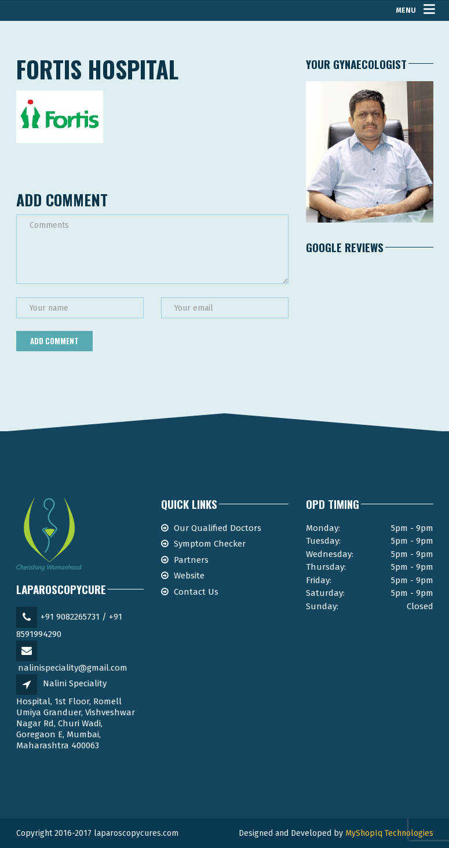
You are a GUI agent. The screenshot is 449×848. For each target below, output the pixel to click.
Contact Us (196, 592)
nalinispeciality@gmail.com (72, 668)
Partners (191, 560)
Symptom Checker (210, 543)
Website (189, 575)
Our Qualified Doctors (217, 528)
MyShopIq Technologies (389, 833)
